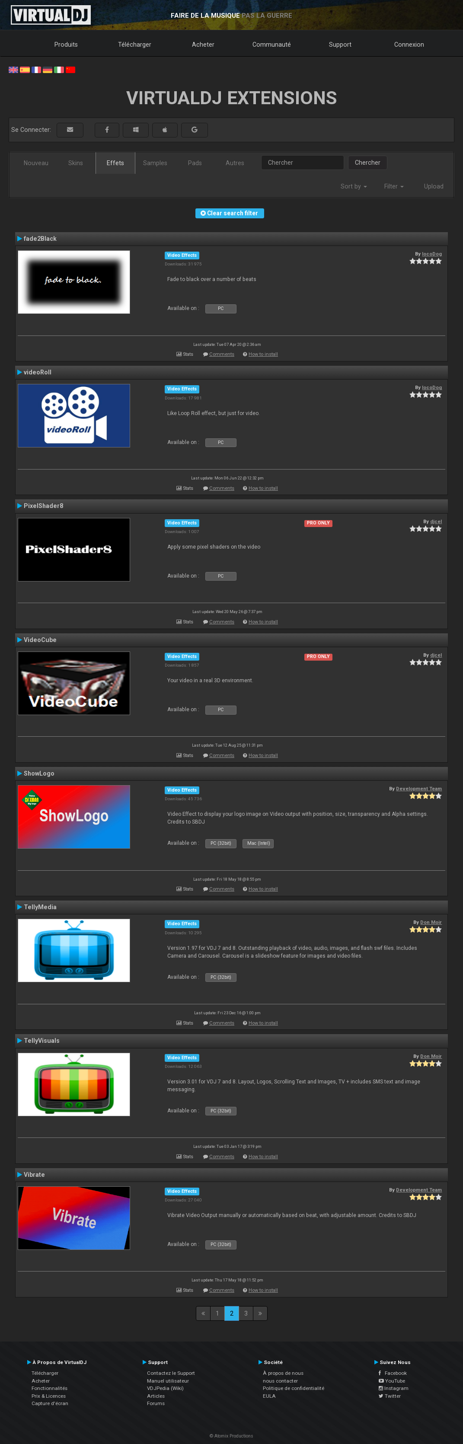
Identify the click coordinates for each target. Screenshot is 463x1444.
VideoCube (40, 639)
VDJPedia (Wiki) (165, 1388)
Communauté (271, 44)
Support (340, 44)
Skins (75, 163)
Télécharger (134, 44)
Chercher (367, 162)
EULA (269, 1396)
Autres (235, 163)
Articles (156, 1396)
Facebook (393, 1373)
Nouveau (36, 163)
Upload (434, 186)
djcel (436, 521)
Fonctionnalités (49, 1388)
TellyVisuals (42, 1040)
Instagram (394, 1388)
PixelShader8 (43, 505)
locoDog (432, 254)
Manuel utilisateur (168, 1381)
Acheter (203, 44)
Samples (155, 163)
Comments (221, 354)
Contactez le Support (171, 1373)
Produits (66, 44)
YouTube (392, 1381)
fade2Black (40, 238)
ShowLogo (39, 773)
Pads (195, 163)
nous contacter (280, 1381)
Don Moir (431, 922)
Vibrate (34, 1174)
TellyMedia (40, 907)
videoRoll (37, 372)
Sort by (354, 186)
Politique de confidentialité (293, 1388)
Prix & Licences (49, 1396)
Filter (394, 186)
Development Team (419, 789)
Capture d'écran (50, 1403)
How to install (263, 354)
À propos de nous (283, 1373)
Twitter (390, 1396)
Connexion (409, 44)
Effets (115, 163)
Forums (156, 1403)
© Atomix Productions (231, 1436)
